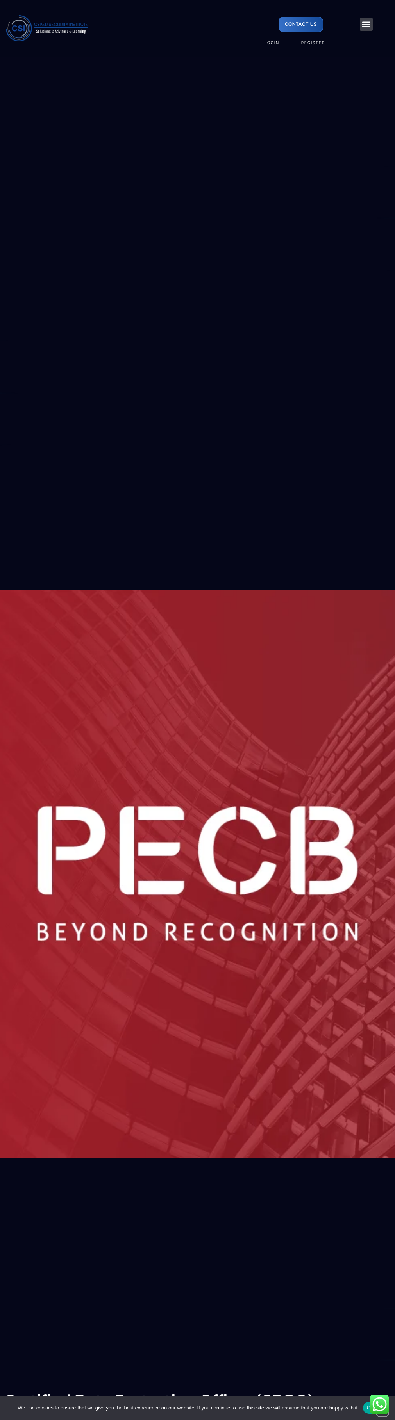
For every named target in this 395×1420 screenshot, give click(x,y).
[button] (366, 24)
